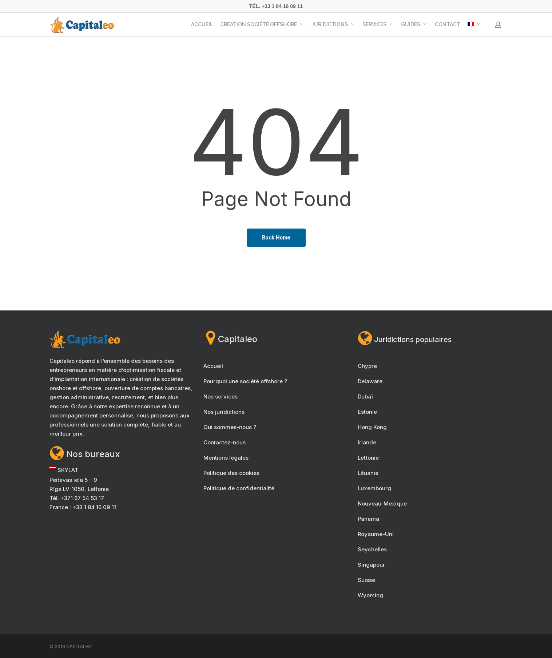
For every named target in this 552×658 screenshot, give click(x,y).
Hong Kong (372, 427)
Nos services (220, 396)
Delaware (370, 381)
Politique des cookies (231, 472)
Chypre (367, 365)
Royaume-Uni (376, 534)
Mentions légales (226, 457)
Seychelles (372, 549)
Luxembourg (374, 488)
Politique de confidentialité (238, 488)
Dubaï (365, 396)
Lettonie (368, 457)
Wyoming (370, 595)
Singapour (371, 564)
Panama (368, 518)
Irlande (367, 442)
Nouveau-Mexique (382, 503)
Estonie (367, 411)
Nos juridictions (224, 411)
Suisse (366, 579)
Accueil (213, 365)
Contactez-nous (224, 442)
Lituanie (368, 472)
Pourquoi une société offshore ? (245, 381)
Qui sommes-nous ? (229, 427)
